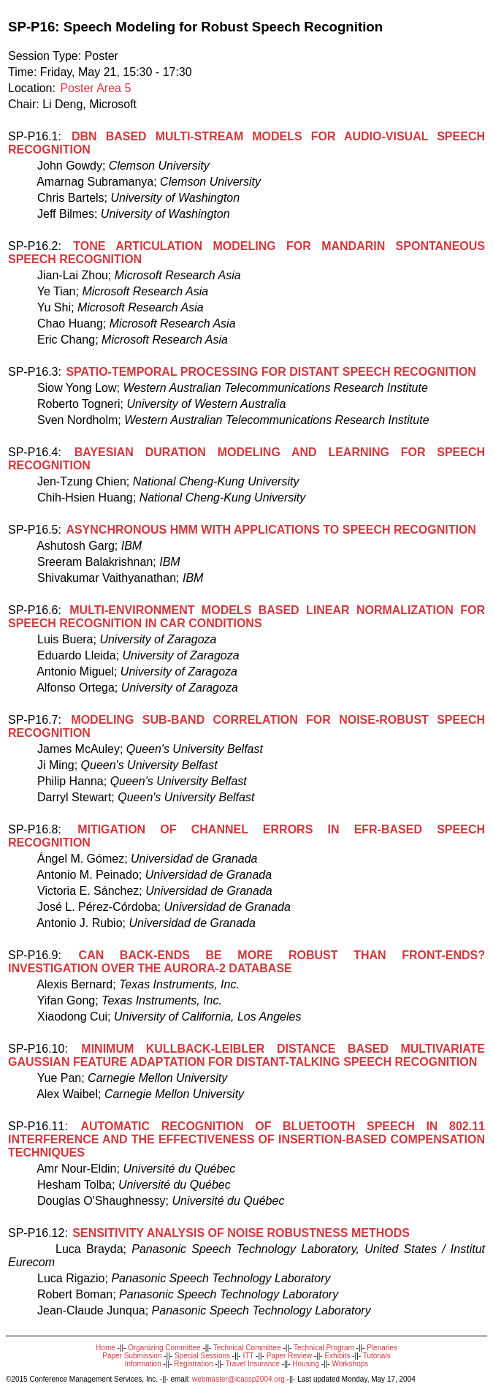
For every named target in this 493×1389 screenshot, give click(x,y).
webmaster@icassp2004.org (238, 1379)
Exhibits (337, 1356)
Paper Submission (131, 1356)
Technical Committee (247, 1348)
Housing (305, 1364)
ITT (247, 1356)
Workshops (350, 1364)
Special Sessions (202, 1356)
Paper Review (289, 1356)
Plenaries (382, 1348)
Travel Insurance (253, 1364)
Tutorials (377, 1356)
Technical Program (324, 1348)
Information (143, 1364)
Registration (193, 1364)
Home (105, 1348)
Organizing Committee (164, 1348)
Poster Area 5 (95, 88)
